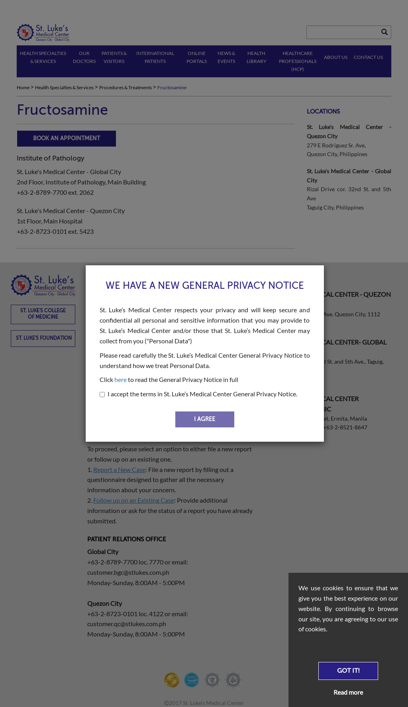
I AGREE (204, 419)
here (120, 379)
